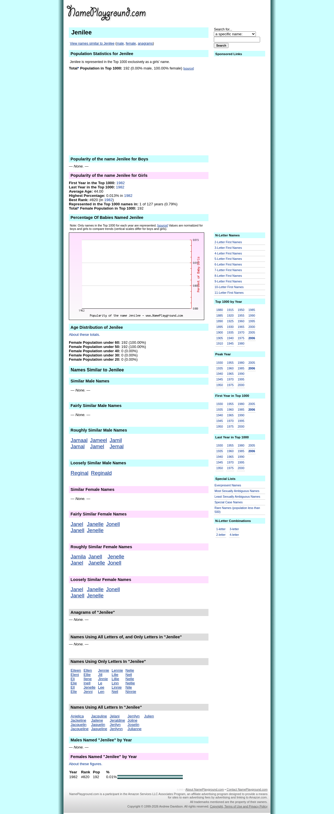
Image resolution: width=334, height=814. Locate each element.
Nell (129, 674)
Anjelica (77, 716)
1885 (219, 315)
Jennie (103, 670)
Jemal (117, 446)
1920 (230, 315)
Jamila (78, 557)
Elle (74, 691)
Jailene (97, 720)
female (131, 43)
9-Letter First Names (228, 281)
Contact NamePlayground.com (247, 789)
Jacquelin (78, 724)
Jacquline (99, 716)
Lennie (117, 670)
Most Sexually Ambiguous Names (237, 491)
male (120, 43)
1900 (219, 332)
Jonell (113, 524)
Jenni (88, 691)
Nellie (130, 683)
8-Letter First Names (228, 275)
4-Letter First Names (228, 253)
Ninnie (131, 691)
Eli (73, 679)
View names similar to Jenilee (92, 43)
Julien (149, 716)
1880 (219, 310)
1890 (219, 321)
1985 (251, 310)
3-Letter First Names (228, 247)
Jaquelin (98, 724)
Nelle (130, 679)
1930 (230, 326)
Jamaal (79, 440)
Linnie (117, 687)
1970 (241, 332)
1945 (230, 343)
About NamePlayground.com (204, 789)
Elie (74, 683)
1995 (251, 321)
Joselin (133, 724)
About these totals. (84, 334)
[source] (188, 68)
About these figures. (85, 764)
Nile (129, 687)
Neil (115, 691)
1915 (230, 310)
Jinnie (103, 679)
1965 (241, 326)
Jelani (115, 716)
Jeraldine (117, 720)
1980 (241, 343)
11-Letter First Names (229, 292)
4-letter (234, 534)
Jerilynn (116, 729)
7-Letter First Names (228, 270)
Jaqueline (99, 729)
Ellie (87, 674)
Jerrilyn (134, 716)
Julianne (135, 729)
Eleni (75, 674)
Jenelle (95, 530)
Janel (77, 524)
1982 (121, 183)
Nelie (130, 670)
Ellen (88, 670)
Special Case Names (229, 502)
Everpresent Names (228, 485)
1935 (230, 332)
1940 (230, 338)
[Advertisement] (224, 12)
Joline (132, 720)
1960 (241, 321)
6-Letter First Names (228, 264)
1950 (241, 310)
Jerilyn (115, 724)
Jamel (97, 446)
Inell (87, 683)
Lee (101, 687)
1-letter (221, 529)
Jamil (116, 440)
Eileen (76, 670)
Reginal (79, 473)
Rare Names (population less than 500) (237, 510)
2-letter (221, 534)
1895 (219, 326)
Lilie (115, 674)
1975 (241, 338)
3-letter (234, 529)
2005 (251, 332)
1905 (219, 338)
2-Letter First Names (228, 242)
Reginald (101, 473)
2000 (251, 326)
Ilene (88, 679)
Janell (77, 530)
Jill (100, 674)
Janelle (95, 524)
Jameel (98, 440)
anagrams (145, 43)
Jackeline (78, 720)
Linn (115, 683)
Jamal (78, 446)
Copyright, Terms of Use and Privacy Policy (238, 806)
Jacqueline (80, 729)
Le (100, 683)
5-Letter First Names (228, 258)
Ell (73, 687)
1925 (230, 321)
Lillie (115, 679)
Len (101, 691)
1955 (241, 315)
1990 (251, 315)
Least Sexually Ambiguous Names (237, 496)
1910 (219, 343)
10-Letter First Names (229, 287)
